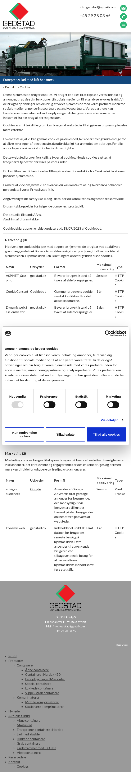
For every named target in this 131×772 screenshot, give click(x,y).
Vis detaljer (109, 420)
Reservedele (17, 757)
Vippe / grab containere (42, 693)
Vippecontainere (29, 752)
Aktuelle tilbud (19, 716)
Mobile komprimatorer (42, 702)
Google (35, 489)
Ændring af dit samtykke (21, 219)
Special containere (38, 684)
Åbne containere (37, 670)
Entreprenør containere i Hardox (40, 729)
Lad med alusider (29, 734)
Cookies (25, 87)
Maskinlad (24, 725)
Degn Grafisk (122, 645)
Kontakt (10, 87)
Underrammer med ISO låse (36, 748)
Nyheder (14, 711)
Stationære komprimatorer (44, 706)
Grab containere (28, 743)
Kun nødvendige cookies (24, 434)
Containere (25, 665)
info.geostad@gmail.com (69, 626)
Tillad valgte (65, 434)
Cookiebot (93, 228)
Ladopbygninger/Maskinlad (45, 679)
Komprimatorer (28, 697)
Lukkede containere (39, 688)
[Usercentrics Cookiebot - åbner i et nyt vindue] (108, 333)
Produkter (15, 661)
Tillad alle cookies (106, 434)
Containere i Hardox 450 (42, 674)
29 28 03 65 (68, 631)
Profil (12, 656)
